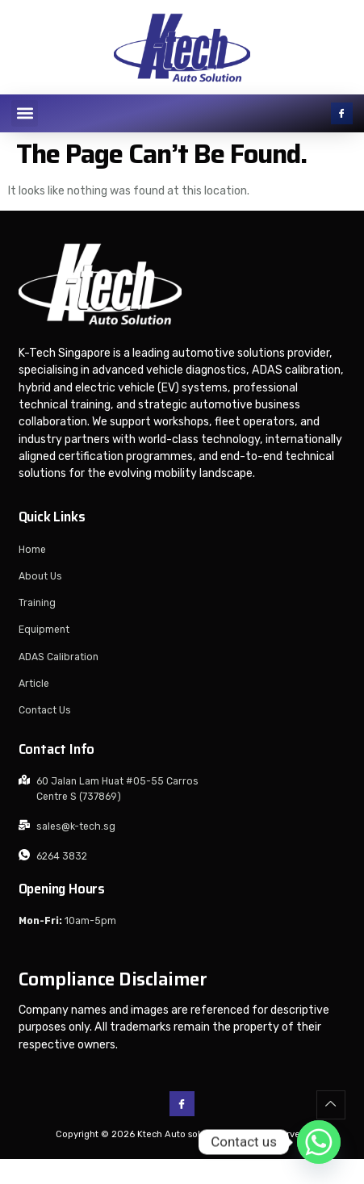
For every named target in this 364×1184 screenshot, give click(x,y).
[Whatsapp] (319, 1142)
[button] (24, 113)
